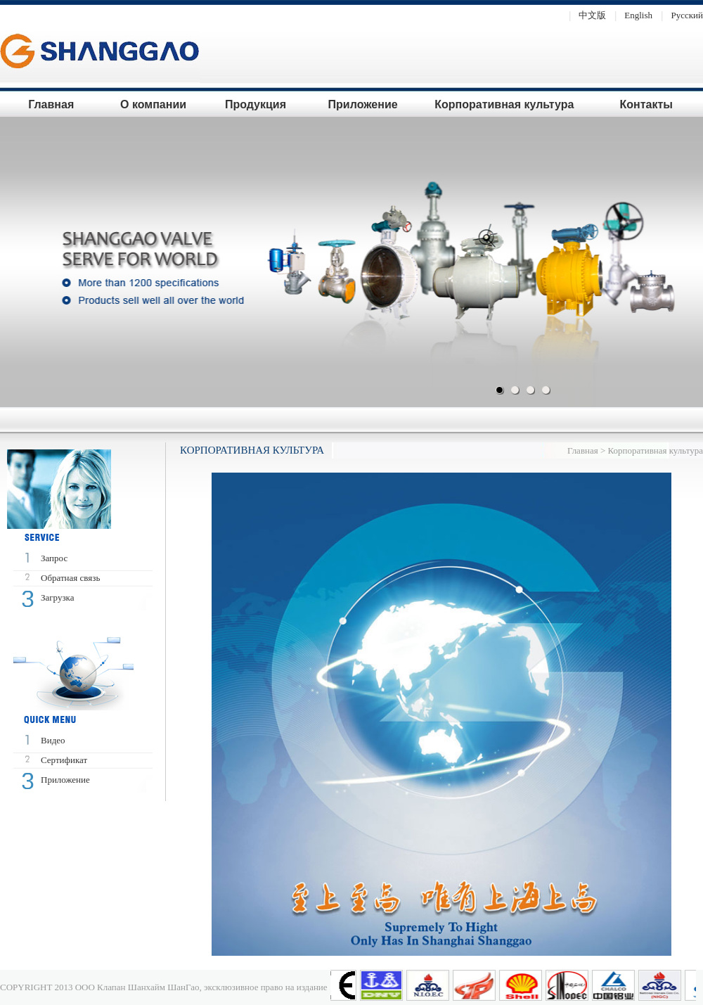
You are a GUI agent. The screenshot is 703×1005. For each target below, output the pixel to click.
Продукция (255, 104)
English (630, 15)
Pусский (678, 15)
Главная (51, 104)
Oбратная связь (70, 577)
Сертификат (64, 760)
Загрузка (57, 597)
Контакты (645, 104)
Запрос (54, 558)
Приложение (363, 104)
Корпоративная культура (504, 104)
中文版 (584, 15)
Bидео (53, 740)
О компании (153, 104)
